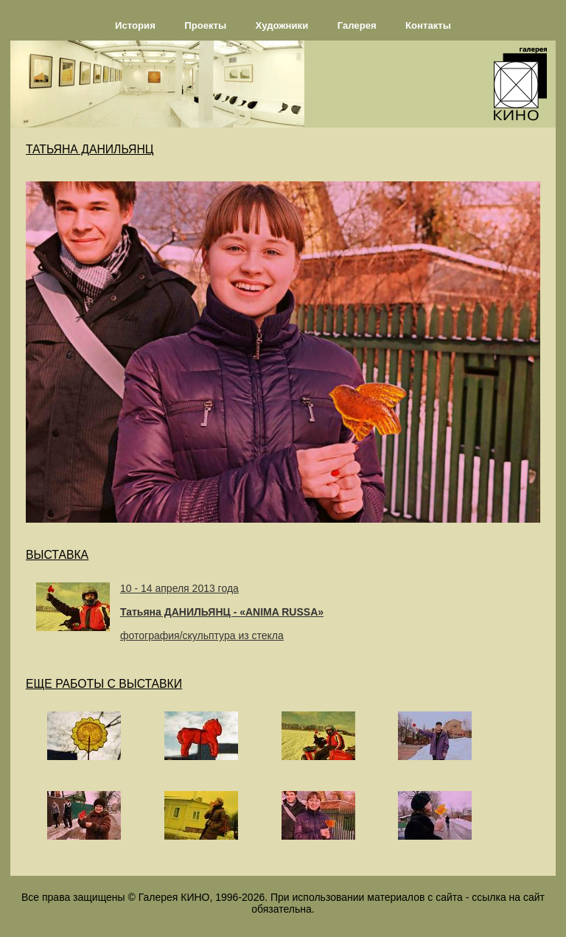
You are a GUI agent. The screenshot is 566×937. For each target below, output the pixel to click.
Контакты (428, 25)
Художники (282, 25)
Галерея (357, 25)
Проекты (205, 25)
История (135, 25)
